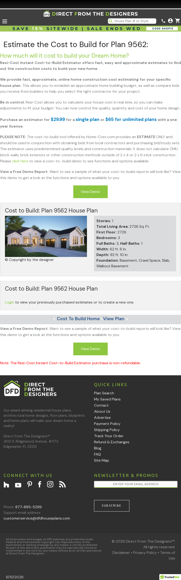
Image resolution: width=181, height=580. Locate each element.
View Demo (90, 191)
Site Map (101, 460)
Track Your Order (108, 435)
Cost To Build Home (76, 319)
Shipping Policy (107, 429)
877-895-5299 (28, 506)
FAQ (97, 454)
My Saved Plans (107, 399)
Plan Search (104, 393)
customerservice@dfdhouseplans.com (37, 518)
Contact (101, 405)
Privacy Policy (145, 552)
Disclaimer (121, 552)
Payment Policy (107, 423)
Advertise (102, 417)
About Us (102, 411)
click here (20, 161)
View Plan (115, 319)
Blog (97, 448)
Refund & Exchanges (111, 442)
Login (9, 302)
